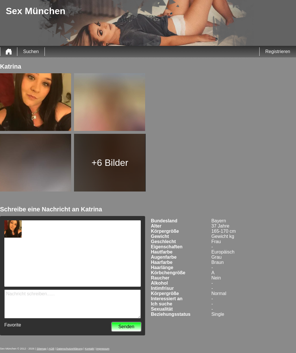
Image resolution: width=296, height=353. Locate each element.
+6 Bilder (110, 162)
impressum (103, 348)
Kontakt (89, 348)
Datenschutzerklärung (69, 348)
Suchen (31, 51)
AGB (51, 348)
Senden (126, 326)
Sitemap (42, 348)
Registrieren (277, 51)
